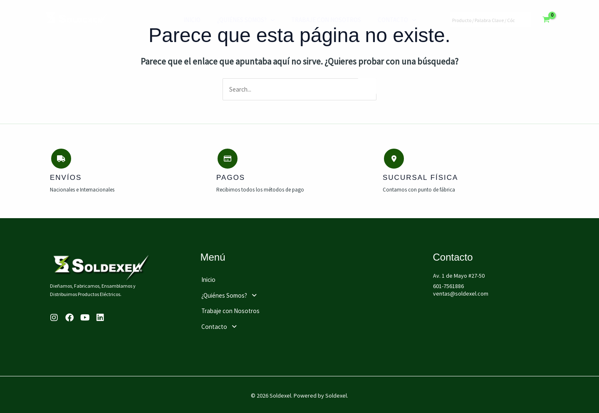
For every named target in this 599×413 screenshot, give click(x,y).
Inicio (191, 20)
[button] (258, 294)
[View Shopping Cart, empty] (546, 20)
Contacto (384, 20)
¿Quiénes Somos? (241, 20)
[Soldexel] (77, 19)
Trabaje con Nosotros (318, 20)
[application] (266, 20)
